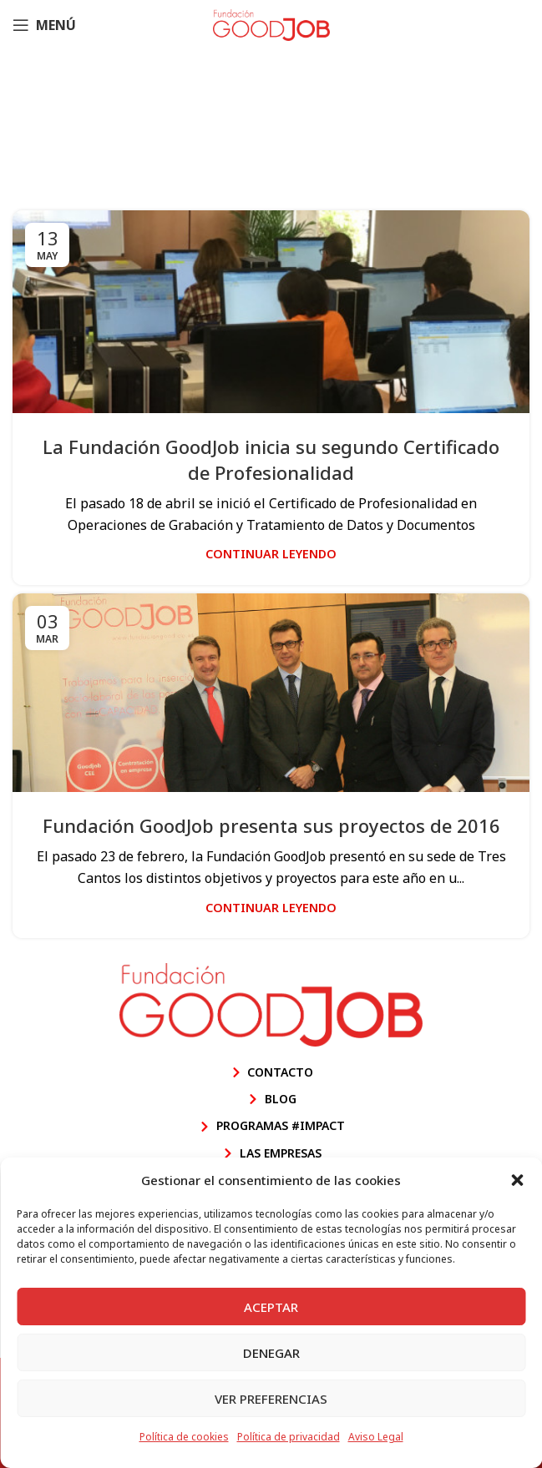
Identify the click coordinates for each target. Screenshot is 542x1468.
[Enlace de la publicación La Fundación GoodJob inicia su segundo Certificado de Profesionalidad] (271, 311)
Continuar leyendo (271, 554)
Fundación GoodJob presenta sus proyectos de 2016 (271, 825)
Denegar (271, 1352)
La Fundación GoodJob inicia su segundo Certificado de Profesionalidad (271, 459)
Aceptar (271, 1307)
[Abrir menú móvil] (44, 25)
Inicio (144, 153)
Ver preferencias (271, 1398)
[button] (517, 1180)
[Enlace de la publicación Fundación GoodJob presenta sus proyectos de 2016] (271, 692)
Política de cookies (184, 1437)
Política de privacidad (288, 1437)
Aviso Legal (375, 1437)
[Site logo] (271, 23)
